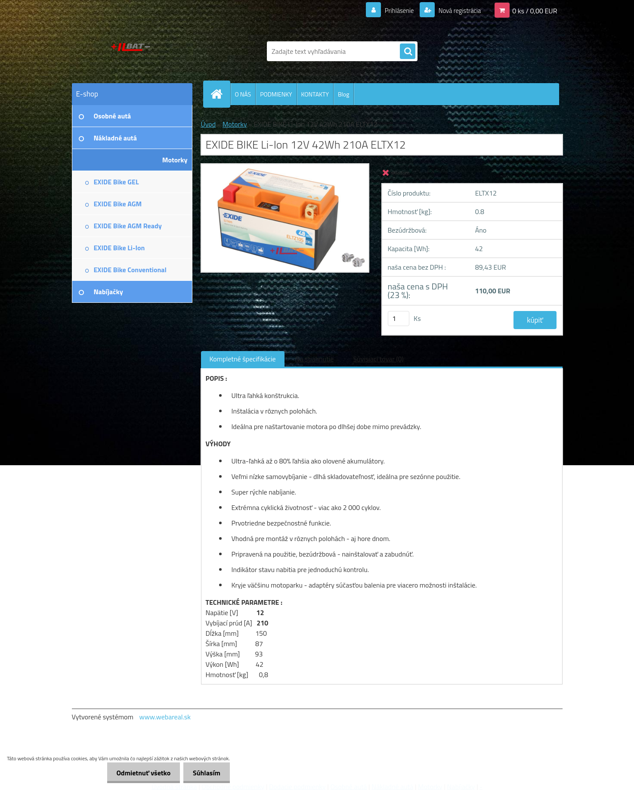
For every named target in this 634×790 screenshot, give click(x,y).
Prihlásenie (394, 10)
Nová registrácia (457, 10)
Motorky (235, 124)
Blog (343, 94)
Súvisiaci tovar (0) (378, 359)
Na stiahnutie (314, 359)
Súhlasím (205, 773)
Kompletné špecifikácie (243, 359)
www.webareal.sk (165, 717)
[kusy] (398, 318)
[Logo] (131, 51)
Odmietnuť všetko (139, 773)
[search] (407, 52)
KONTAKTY (315, 94)
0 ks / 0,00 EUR (534, 10)
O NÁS (243, 94)
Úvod (208, 124)
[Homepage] (220, 94)
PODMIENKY (276, 94)
